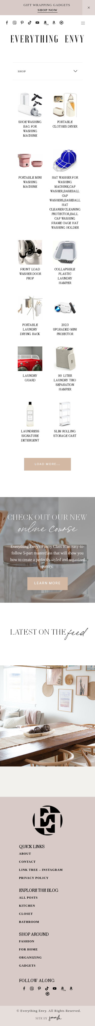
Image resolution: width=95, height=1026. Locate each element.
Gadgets (27, 965)
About (25, 853)
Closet (26, 914)
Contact (27, 862)
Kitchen (27, 905)
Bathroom (29, 922)
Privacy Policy (34, 878)
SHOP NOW (47, 10)
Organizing (30, 957)
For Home (28, 949)
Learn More (47, 583)
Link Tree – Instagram (41, 870)
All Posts (28, 897)
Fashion (26, 941)
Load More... (47, 464)
